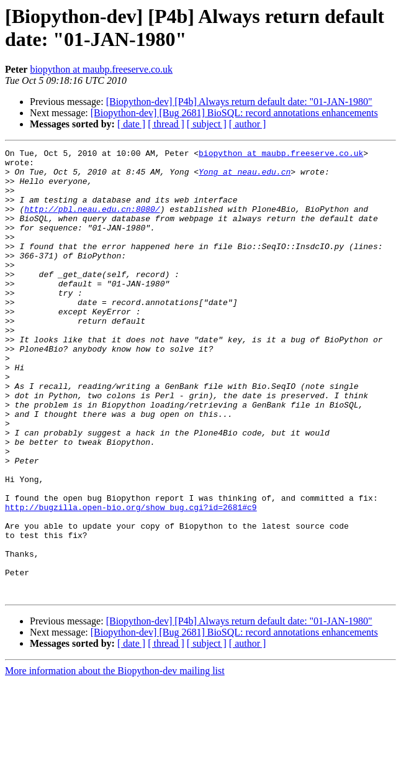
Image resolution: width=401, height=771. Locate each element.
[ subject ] (207, 124)
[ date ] (131, 124)
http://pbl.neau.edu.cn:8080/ (92, 221)
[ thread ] (166, 124)
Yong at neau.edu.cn (245, 177)
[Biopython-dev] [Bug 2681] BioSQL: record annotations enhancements (234, 112)
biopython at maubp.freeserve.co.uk (101, 69)
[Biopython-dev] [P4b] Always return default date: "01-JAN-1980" (239, 101)
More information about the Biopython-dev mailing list (115, 760)
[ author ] (247, 124)
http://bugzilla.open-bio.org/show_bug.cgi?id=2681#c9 (131, 579)
